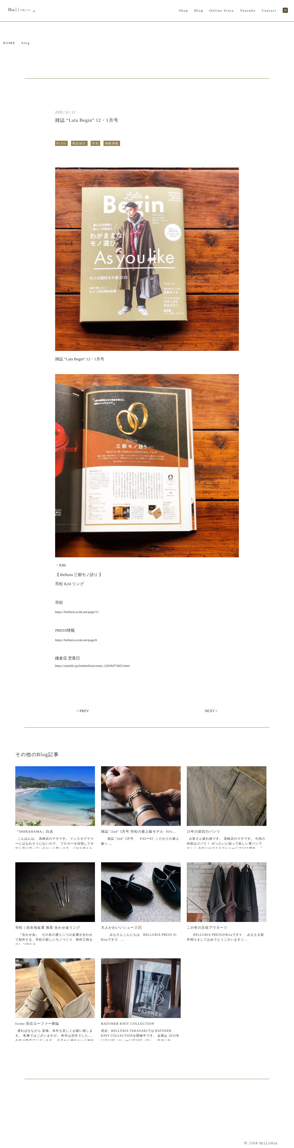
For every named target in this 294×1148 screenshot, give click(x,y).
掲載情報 (112, 143)
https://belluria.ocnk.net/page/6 (76, 640)
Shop (183, 10)
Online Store (221, 10)
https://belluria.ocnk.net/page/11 (77, 612)
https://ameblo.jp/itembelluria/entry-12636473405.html (92, 665)
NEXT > (211, 711)
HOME (9, 43)
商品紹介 (79, 143)
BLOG (61, 143)
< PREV (83, 711)
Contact (269, 10)
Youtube (248, 10)
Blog (198, 10)
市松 (95, 143)
